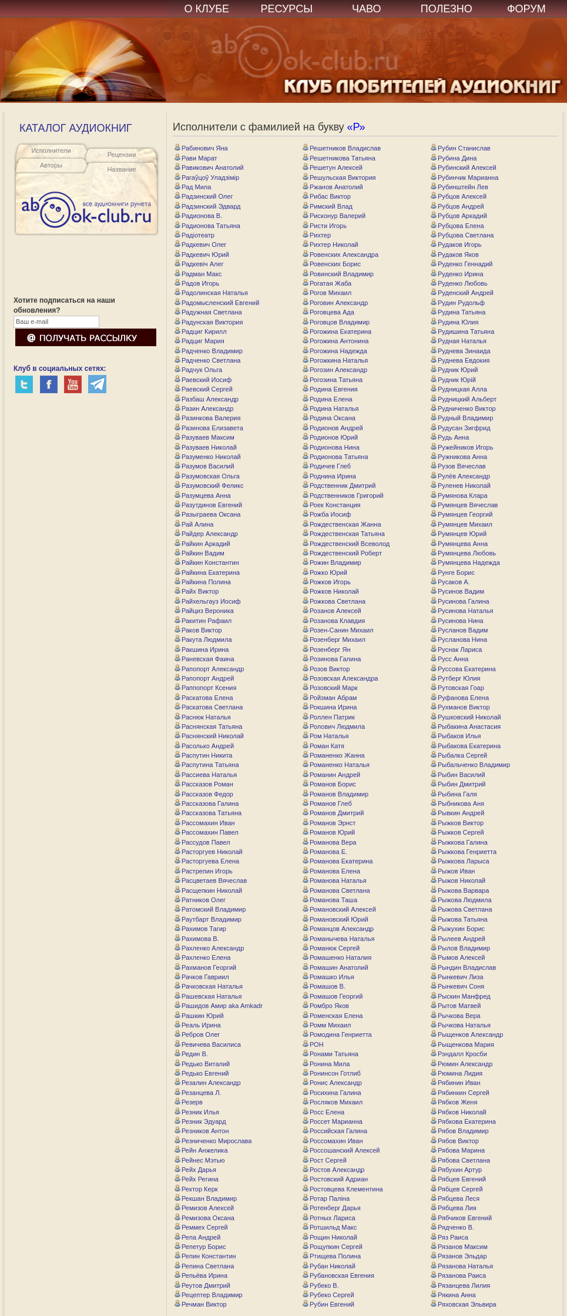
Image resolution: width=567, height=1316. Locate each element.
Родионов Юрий (330, 437)
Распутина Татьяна (207, 764)
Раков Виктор (198, 630)
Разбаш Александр (207, 399)
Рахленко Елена (202, 957)
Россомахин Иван (333, 1140)
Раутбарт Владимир (208, 919)
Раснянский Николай (209, 735)
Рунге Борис (453, 572)
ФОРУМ (526, 9)
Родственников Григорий (343, 495)
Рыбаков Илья (456, 735)
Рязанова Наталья (462, 1266)
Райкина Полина (203, 581)
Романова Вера (329, 842)
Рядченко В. (452, 1227)
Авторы (51, 165)
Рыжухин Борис (458, 928)
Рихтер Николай (330, 244)
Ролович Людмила (334, 726)
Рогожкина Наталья (335, 360)
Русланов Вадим (459, 630)
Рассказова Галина (207, 803)
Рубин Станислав (461, 148)
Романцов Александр (338, 928)
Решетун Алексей (333, 167)
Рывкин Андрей (457, 812)
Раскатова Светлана (209, 707)
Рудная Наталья (459, 340)
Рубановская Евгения (338, 1275)
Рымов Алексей (458, 957)
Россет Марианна (333, 1121)
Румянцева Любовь (463, 553)
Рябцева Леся (455, 1198)
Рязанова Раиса (458, 1275)
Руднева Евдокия (460, 360)
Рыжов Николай (458, 880)
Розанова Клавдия (334, 620)
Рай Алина (194, 524)
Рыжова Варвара (460, 890)
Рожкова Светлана (334, 601)
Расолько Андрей (204, 745)
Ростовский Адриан (335, 1179)
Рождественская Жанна (342, 524)
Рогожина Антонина (335, 340)
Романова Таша (330, 899)
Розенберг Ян (326, 649)
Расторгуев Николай (209, 851)
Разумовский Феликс (209, 485)
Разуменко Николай (208, 456)
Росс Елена (323, 1112)
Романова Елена (331, 871)
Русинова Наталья (462, 610)
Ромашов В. (324, 986)
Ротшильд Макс (330, 1227)
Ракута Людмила (203, 639)
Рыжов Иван (453, 871)
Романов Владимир (335, 794)
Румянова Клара (459, 495)
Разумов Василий (204, 466)
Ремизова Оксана (204, 1217)
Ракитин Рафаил (203, 620)
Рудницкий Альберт (463, 399)
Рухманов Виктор (460, 707)
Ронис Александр (332, 1082)
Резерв (189, 1102)
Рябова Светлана (460, 1160)
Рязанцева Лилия (460, 1285)
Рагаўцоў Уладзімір (207, 177)
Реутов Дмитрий (202, 1285)
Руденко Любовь (459, 283)
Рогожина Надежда (335, 350)
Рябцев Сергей (457, 1189)
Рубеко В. (321, 1285)
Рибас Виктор (327, 196)
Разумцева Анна (203, 495)
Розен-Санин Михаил (338, 630)
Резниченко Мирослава (213, 1140)
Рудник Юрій (453, 379)
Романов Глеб (327, 803)
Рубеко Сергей (328, 1294)
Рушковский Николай (466, 717)
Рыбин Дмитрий (458, 784)
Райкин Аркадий (202, 543)
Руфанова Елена (460, 697)
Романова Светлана (336, 890)
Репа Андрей (197, 1237)
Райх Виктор (197, 591)
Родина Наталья (331, 408)
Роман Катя (323, 745)
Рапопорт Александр (209, 668)
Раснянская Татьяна (208, 726)
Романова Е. (325, 851)
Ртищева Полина (332, 1256)
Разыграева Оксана (207, 514)
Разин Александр (204, 408)
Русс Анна (449, 658)
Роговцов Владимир (336, 322)
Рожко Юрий (325, 572)
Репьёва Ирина (201, 1275)
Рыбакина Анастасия (466, 726)
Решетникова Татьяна (339, 158)
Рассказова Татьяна (208, 812)
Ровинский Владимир (338, 273)
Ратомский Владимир (210, 909)
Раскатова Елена (204, 697)
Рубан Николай (329, 1266)
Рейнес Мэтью (200, 1160)
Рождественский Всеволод (346, 543)
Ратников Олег (200, 899)
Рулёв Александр (460, 476)
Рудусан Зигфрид (461, 427)
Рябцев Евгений (458, 1179)
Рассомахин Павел (207, 832)
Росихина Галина (332, 1092)
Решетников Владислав (342, 148)
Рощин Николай (330, 1237)
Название (121, 169)
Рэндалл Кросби (459, 1053)
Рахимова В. (197, 938)
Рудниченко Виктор (463, 408)
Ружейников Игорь (462, 447)
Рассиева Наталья (206, 774)
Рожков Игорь (327, 581)
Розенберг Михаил (334, 639)
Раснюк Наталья (203, 717)
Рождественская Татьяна (344, 533)
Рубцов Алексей (459, 196)
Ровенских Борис (332, 263)
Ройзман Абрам (330, 697)
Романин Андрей (331, 774)
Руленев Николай (461, 485)
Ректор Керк (196, 1189)
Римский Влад (328, 206)
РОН (313, 1044)
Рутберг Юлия (456, 678)
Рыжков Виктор (457, 822)
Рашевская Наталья (208, 996)
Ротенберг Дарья (332, 1207)
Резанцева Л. (198, 1092)
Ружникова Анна (459, 456)
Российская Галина (335, 1130)
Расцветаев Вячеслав (211, 880)
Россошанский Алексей (341, 1150)
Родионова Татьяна (335, 456)
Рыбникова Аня (457, 803)
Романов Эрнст (329, 822)
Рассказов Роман (204, 784)
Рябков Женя (454, 1102)
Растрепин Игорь (204, 871)
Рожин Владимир (332, 562)
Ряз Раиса (449, 1237)
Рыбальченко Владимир (470, 764)
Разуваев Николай (206, 447)
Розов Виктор (326, 668)
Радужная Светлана (208, 312)
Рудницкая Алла (459, 389)
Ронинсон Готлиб (332, 1073)
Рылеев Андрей (458, 938)
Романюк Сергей (331, 948)
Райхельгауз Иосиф (208, 601)
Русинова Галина (460, 601)
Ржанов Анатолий (333, 186)
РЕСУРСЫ (286, 9)
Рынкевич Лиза (457, 976)
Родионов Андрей (333, 427)
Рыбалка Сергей (459, 755)
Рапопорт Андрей (204, 678)
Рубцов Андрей (457, 206)
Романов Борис (329, 784)
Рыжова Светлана (461, 909)
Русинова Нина (457, 620)
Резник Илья (197, 1112)
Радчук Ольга (198, 369)
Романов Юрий (329, 832)
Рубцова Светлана (462, 235)
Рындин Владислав (463, 967)
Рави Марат (196, 158)
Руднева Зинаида (461, 350)
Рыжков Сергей (457, 832)
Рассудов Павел (202, 842)
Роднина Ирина (329, 476)
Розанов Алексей (332, 610)
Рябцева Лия (454, 1207)
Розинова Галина (332, 658)
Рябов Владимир (460, 1130)
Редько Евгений (202, 1073)
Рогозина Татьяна (333, 379)
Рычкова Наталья (461, 1025)
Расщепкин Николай (208, 890)
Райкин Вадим (199, 553)
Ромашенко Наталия (337, 957)
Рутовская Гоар (457, 687)
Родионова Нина (331, 447)
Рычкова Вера (456, 1015)
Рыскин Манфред (461, 996)
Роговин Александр (335, 302)
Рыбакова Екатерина (466, 745)
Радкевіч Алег (199, 263)
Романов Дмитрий (333, 812)
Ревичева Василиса (208, 1044)
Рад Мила (193, 186)
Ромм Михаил (327, 1025)
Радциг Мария (199, 340)
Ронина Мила (326, 1063)
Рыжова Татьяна (459, 919)
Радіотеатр (194, 235)
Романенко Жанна (334, 755)
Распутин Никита (203, 755)
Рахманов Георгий (205, 967)
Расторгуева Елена (207, 861)
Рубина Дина (454, 158)
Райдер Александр (206, 533)
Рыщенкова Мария (462, 1044)
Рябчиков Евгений (461, 1217)
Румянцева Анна (459, 543)
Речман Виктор (201, 1304)
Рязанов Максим (459, 1246)
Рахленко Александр (209, 948)
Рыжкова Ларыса (460, 861)
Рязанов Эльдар (459, 1256)
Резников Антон (202, 1130)
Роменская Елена (333, 1015)
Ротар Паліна (326, 1198)
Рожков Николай (331, 591)
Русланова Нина (459, 639)
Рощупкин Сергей (333, 1246)
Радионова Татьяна (207, 225)
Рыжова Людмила (461, 899)
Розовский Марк (330, 687)
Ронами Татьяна (330, 1053)
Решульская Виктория (339, 177)
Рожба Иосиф (327, 514)
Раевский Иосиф (203, 379)
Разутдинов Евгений (208, 504)
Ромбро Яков (326, 1005)
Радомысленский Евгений (217, 302)
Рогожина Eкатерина (337, 331)
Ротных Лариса (329, 1217)
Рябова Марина (458, 1150)
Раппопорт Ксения (205, 687)
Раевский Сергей (204, 389)
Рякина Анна (453, 1294)
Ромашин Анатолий (335, 967)
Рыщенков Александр (467, 1034)
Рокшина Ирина (330, 707)
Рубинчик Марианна (464, 177)
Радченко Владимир (209, 350)
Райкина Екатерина (207, 572)
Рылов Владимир (460, 948)
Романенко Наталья (336, 764)
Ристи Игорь (325, 225)
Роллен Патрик (329, 717)
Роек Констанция (332, 504)
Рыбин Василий (458, 774)
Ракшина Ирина (202, 649)
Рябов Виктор (455, 1140)
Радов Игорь (197, 283)
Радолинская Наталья (211, 292)
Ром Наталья (326, 735)
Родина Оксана (329, 417)
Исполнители (51, 150)
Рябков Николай (459, 1112)
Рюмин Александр (461, 1063)
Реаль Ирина (198, 1025)
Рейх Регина (197, 1179)
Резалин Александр (208, 1082)
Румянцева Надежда (465, 562)
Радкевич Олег (200, 244)
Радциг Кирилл (201, 331)
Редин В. (191, 1053)
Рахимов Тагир (200, 928)
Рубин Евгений (328, 1304)
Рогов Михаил (327, 292)
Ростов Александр (333, 1169)
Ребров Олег (197, 1034)
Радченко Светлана (207, 360)
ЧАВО (366, 9)
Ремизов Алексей (204, 1207)
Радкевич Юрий (202, 254)
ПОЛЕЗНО (446, 9)
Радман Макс (198, 273)
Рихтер (317, 235)
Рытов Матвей (456, 1005)
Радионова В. (198, 215)
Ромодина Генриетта (337, 1034)
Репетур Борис (200, 1246)
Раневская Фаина (204, 658)
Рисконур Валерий (334, 215)
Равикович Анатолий (209, 167)
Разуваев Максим (204, 437)
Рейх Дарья (195, 1169)
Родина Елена (328, 399)
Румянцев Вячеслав (464, 504)
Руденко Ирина (457, 273)
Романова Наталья (335, 880)
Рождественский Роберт (342, 553)
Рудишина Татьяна (462, 331)
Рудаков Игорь (456, 244)
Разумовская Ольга (207, 476)
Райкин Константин (207, 562)
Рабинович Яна (201, 148)
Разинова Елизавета (209, 427)
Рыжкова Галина (459, 842)
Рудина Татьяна (458, 312)
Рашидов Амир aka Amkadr (219, 1005)
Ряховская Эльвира (463, 1304)
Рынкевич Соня (457, 986)
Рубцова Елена (457, 225)
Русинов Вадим (457, 591)
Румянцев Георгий (461, 514)
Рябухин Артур (456, 1169)
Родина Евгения (330, 389)
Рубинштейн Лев (459, 186)
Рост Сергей (325, 1160)
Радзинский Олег (204, 196)
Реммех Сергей (201, 1227)
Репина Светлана (204, 1266)
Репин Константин (205, 1256)
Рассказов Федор (204, 794)
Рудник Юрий (454, 369)
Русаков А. (450, 581)
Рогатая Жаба (327, 283)
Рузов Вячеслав (458, 466)
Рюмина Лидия (456, 1073)
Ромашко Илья (328, 976)
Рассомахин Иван (205, 822)
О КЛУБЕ (207, 9)
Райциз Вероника (204, 610)
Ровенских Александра (340, 254)
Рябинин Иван (456, 1082)
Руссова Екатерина (463, 668)
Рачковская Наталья (209, 986)
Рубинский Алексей (463, 167)
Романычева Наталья (338, 938)
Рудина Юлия (454, 322)
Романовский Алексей (339, 909)
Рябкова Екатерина (463, 1121)
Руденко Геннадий (462, 263)
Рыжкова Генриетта (463, 851)
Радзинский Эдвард (208, 206)
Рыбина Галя (454, 794)
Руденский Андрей (462, 292)
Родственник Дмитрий (339, 485)
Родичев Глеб (327, 466)
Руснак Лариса (456, 649)
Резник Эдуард (200, 1121)
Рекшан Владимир (206, 1198)
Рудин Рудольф (458, 302)
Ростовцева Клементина (343, 1189)
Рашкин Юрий (199, 1015)
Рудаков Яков (455, 254)
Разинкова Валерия (207, 417)
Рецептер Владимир (209, 1294)
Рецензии (122, 154)
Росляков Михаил (333, 1102)
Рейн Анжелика (201, 1150)
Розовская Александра (340, 678)
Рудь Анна (450, 437)
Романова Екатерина (338, 861)
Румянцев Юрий (459, 533)
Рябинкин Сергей (460, 1092)
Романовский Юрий (335, 919)
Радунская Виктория (209, 322)
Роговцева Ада (328, 312)
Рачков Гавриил (202, 976)
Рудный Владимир (462, 417)
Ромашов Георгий (333, 996)
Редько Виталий (202, 1063)
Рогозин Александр (335, 369)
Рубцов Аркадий (459, 215)
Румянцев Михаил (461, 524)
